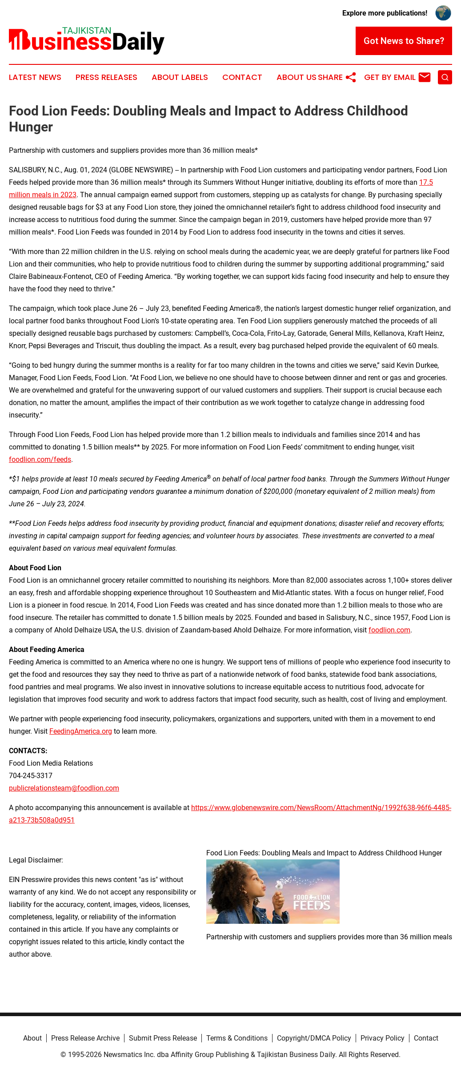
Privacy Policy (383, 1038)
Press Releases (106, 77)
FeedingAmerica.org (80, 731)
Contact (242, 77)
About (32, 1038)
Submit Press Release (163, 1038)
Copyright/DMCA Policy (314, 1038)
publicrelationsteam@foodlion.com (64, 788)
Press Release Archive (85, 1038)
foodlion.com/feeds (40, 459)
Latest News (35, 77)
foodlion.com (389, 630)
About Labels (180, 77)
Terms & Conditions (237, 1038)
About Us (297, 77)
